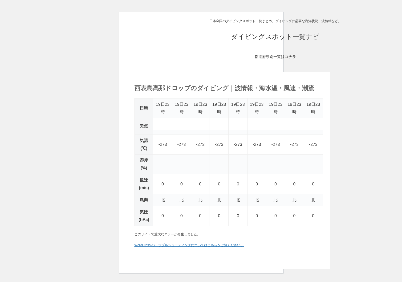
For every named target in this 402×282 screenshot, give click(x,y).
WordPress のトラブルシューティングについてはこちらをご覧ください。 (189, 245)
